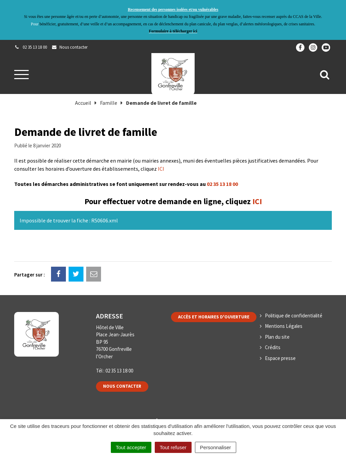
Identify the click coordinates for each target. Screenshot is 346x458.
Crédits (272, 347)
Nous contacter (122, 386)
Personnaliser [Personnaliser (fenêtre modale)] (215, 447)
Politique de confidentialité (293, 315)
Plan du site (277, 337)
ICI (161, 168)
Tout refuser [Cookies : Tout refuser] (173, 447)
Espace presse (280, 358)
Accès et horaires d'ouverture (213, 317)
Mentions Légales (283, 326)
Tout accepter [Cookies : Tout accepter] (131, 447)
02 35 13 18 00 (222, 183)
